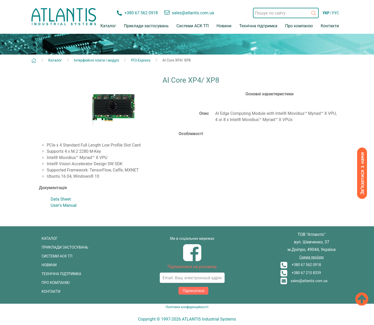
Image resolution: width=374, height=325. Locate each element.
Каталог (108, 25)
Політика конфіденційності (187, 307)
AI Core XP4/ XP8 (176, 60)
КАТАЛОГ (50, 238)
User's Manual (64, 205)
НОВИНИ (49, 265)
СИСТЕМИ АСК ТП (57, 256)
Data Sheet (61, 199)
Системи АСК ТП (192, 25)
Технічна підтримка (258, 25)
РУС (335, 13)
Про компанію (299, 25)
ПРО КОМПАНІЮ (56, 283)
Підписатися (193, 291)
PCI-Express (140, 60)
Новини (224, 25)
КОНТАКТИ (51, 291)
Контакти (330, 25)
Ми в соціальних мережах (192, 238)
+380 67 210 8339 (300, 273)
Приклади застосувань (146, 25)
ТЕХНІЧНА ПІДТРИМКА (61, 274)
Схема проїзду (311, 257)
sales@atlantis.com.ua (304, 281)
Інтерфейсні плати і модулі (96, 60)
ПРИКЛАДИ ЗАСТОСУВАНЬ (65, 247)
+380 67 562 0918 (300, 265)
